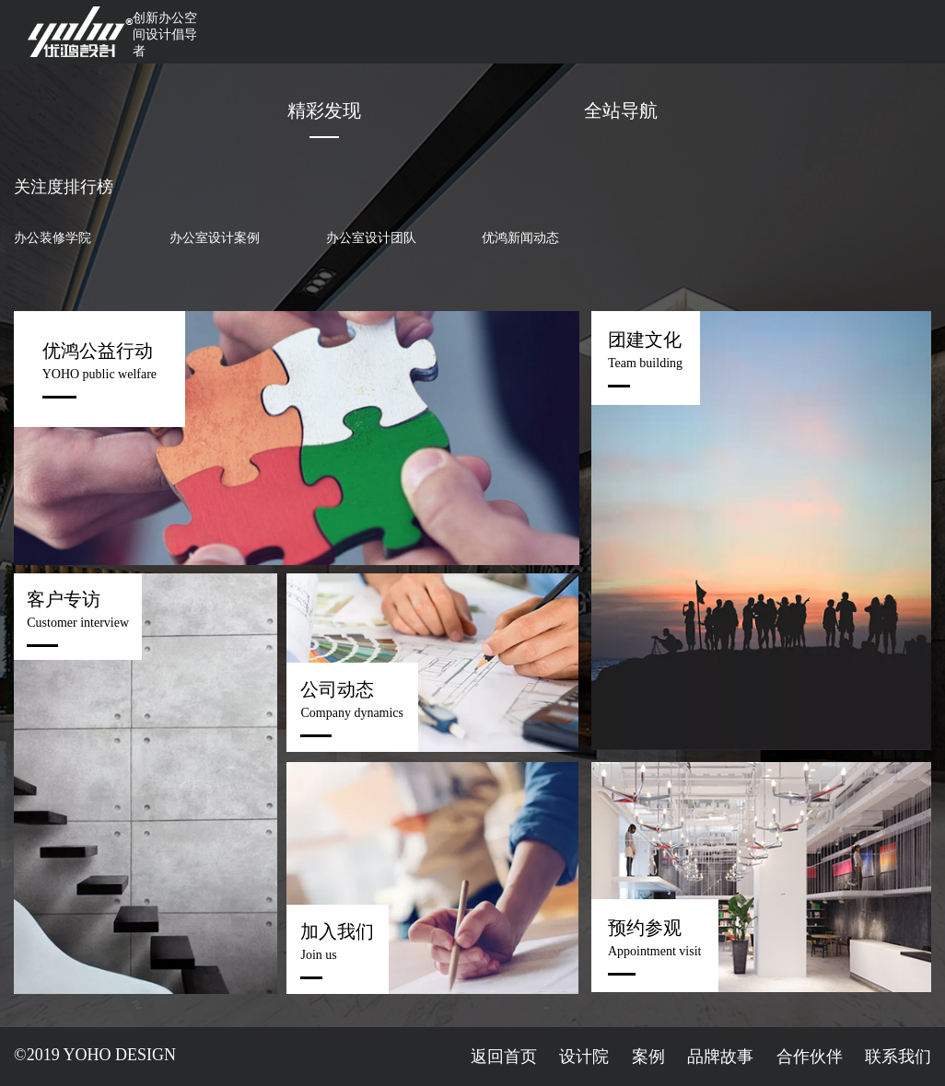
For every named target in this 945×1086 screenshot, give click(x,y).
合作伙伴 (809, 1056)
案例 (648, 1056)
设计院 (584, 1056)
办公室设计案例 (214, 238)
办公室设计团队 (371, 238)
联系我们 (898, 1056)
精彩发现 (324, 110)
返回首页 (504, 1056)
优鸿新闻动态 (520, 238)
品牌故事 (720, 1056)
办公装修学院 (52, 238)
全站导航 (621, 110)
